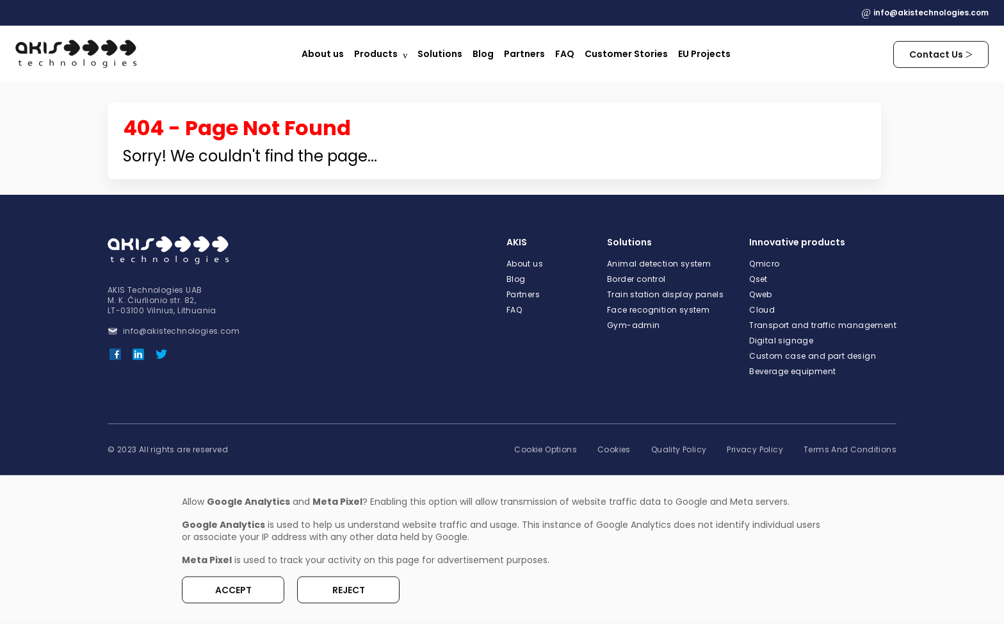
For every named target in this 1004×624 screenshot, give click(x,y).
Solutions (439, 53)
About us (323, 53)
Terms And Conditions (850, 449)
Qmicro (764, 264)
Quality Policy (679, 449)
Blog (483, 53)
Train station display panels (665, 295)
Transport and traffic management (822, 325)
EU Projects (704, 53)
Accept (233, 590)
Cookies (614, 449)
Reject (348, 590)
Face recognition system (658, 310)
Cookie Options (545, 449)
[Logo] (77, 54)
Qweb (760, 295)
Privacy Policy (755, 449)
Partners (524, 53)
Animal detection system (659, 264)
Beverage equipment (792, 371)
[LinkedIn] (138, 354)
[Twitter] (161, 354)
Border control (636, 279)
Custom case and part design (812, 356)
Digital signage (781, 341)
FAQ (564, 53)
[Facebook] (115, 354)
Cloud (762, 310)
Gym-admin (633, 325)
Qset (758, 279)
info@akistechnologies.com (931, 13)
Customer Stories (626, 53)
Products (376, 53)
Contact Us (936, 54)
